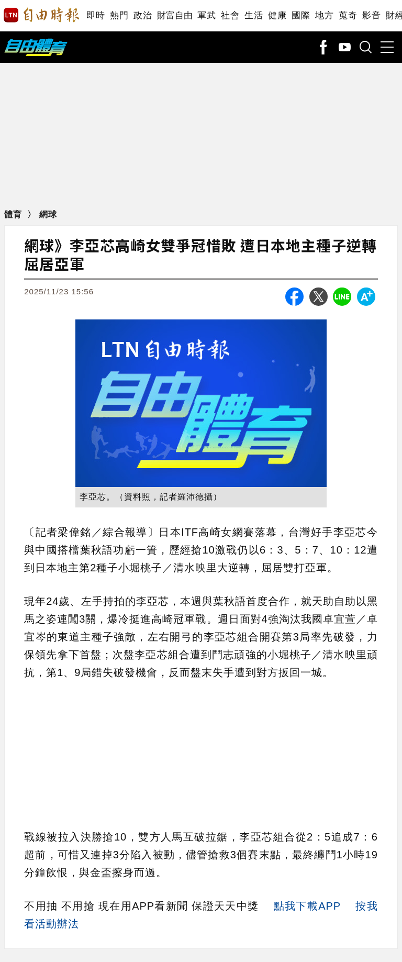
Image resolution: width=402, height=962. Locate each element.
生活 (253, 15)
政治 (142, 15)
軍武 (206, 15)
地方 (324, 15)
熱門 (119, 15)
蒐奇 (348, 15)
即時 (95, 15)
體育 (14, 214)
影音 (371, 15)
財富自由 (174, 15)
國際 (301, 15)
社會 (230, 15)
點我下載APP (307, 906)
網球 (48, 214)
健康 (277, 15)
